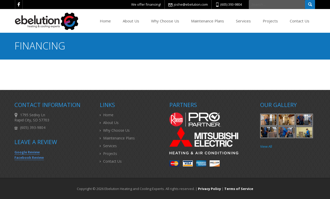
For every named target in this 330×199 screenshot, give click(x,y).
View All (266, 146)
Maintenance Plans (207, 20)
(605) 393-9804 (231, 4)
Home (105, 20)
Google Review (27, 152)
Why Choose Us (165, 20)
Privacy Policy (209, 188)
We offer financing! (146, 4)
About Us (131, 20)
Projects (270, 20)
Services (243, 20)
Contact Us (299, 20)
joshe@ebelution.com (191, 4)
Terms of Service (238, 188)
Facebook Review (29, 157)
